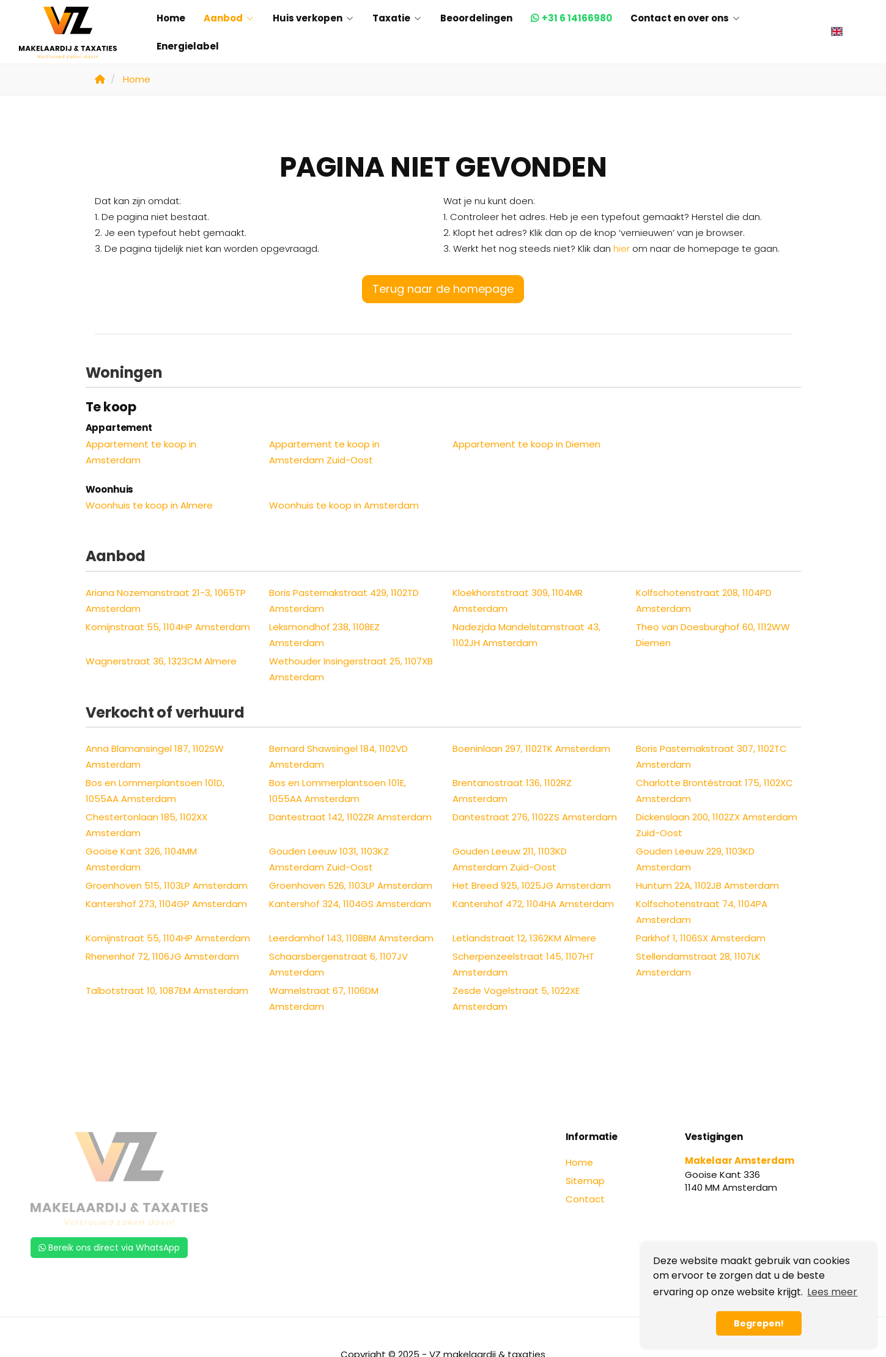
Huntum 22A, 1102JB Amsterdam (707, 885)
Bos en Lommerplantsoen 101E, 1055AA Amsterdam (337, 790)
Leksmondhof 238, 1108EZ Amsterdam (324, 634)
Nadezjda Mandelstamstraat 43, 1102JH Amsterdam (526, 634)
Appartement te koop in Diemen (526, 444)
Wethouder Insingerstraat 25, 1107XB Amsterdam (351, 669)
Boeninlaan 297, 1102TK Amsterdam (531, 748)
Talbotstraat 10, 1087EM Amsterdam (167, 990)
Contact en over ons (685, 18)
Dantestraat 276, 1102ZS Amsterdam (534, 817)
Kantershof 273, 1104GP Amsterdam (166, 903)
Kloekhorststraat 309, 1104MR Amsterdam (517, 600)
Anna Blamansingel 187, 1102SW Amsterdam (155, 756)
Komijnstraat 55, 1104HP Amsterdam (168, 626)
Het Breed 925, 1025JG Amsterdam (531, 885)
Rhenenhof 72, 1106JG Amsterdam (162, 956)
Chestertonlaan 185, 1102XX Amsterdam (146, 825)
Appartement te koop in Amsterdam (141, 452)
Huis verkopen (313, 18)
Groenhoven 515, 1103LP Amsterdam (167, 885)
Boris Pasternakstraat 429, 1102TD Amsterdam (344, 600)
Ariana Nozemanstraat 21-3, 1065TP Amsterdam (166, 600)
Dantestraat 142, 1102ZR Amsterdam (350, 817)
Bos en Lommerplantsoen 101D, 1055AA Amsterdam (155, 790)
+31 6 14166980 (577, 18)
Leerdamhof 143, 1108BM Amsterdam (351, 938)
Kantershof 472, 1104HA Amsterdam (533, 903)
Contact (585, 1199)
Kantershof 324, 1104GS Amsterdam (350, 903)
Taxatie (397, 18)
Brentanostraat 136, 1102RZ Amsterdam (512, 790)
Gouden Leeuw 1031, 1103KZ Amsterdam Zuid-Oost (329, 859)
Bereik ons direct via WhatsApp (109, 1247)
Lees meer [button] (832, 1292)
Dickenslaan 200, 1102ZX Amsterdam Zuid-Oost (716, 825)
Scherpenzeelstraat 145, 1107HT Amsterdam (523, 964)
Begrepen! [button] (759, 1323)
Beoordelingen (476, 18)
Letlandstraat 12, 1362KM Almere (524, 938)
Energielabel (188, 46)
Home (171, 18)
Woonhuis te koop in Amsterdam (344, 505)
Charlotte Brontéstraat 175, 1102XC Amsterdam (714, 790)
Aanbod (229, 18)
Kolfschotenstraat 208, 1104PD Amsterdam (704, 600)
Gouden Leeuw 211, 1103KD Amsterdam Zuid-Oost (509, 859)
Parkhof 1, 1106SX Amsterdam (701, 938)
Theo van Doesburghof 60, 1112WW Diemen (713, 634)
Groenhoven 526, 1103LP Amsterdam (350, 885)
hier (621, 248)
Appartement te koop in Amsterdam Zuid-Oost (324, 452)
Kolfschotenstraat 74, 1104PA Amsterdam (701, 911)
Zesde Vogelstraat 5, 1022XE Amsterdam (516, 998)
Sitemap (585, 1180)
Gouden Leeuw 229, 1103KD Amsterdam (695, 859)
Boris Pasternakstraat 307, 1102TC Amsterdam (711, 756)
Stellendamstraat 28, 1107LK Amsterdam (698, 964)
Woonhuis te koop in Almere (149, 505)
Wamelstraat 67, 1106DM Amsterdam (323, 998)
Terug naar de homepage (443, 288)
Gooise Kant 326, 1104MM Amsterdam (141, 859)
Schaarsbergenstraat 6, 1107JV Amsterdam (338, 964)
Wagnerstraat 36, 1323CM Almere (161, 661)
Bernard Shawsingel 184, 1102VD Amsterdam (338, 756)
